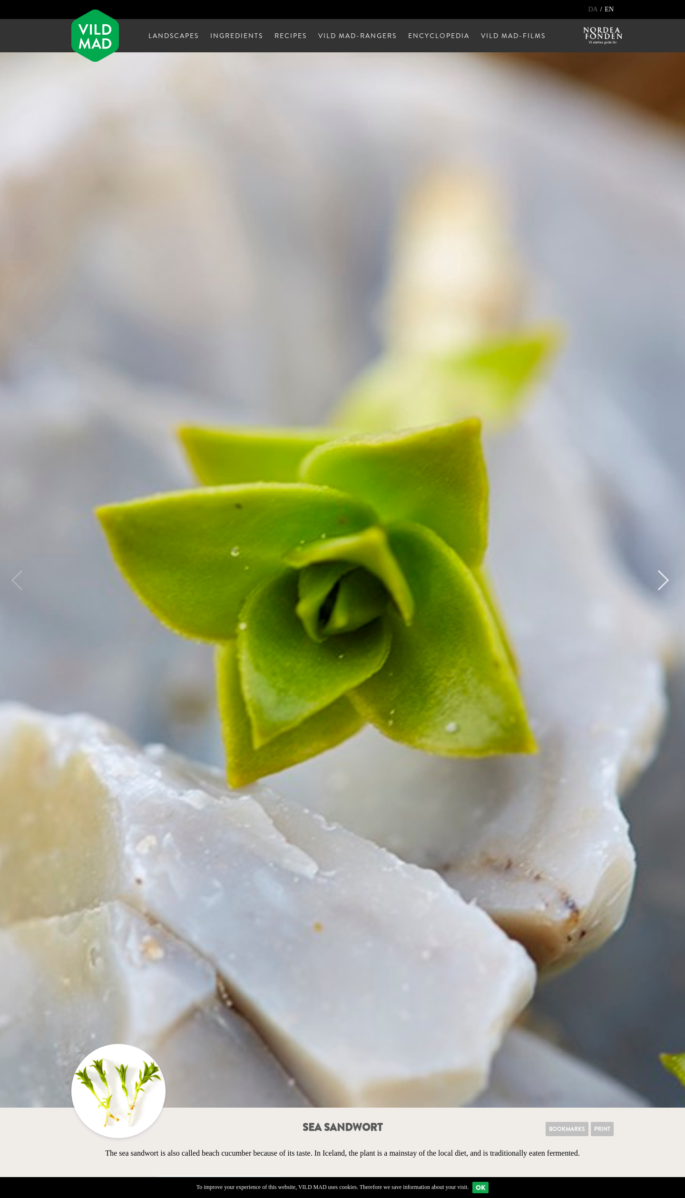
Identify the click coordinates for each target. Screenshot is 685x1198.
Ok (480, 1187)
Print (602, 1129)
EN (609, 9)
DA (593, 9)
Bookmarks (567, 1129)
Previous (21, 580)
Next (659, 580)
